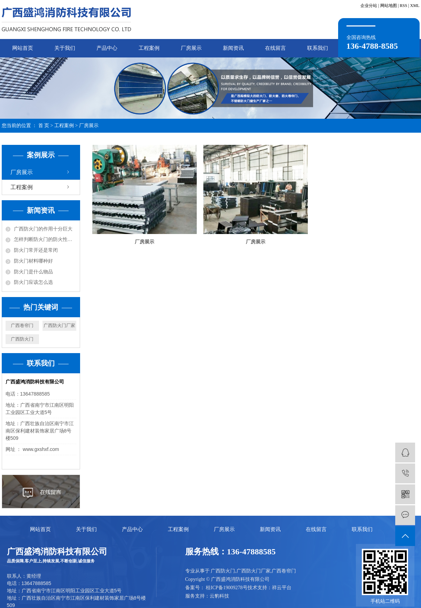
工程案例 (149, 48)
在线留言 (275, 48)
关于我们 (64, 48)
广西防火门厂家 (59, 325)
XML (415, 5)
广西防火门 (22, 339)
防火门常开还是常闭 (36, 250)
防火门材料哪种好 (33, 261)
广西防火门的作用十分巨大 (43, 229)
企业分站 (368, 5)
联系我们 (317, 48)
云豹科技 (219, 596)
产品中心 (106, 48)
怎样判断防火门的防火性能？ (45, 239)
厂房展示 (191, 48)
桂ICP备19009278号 (227, 587)
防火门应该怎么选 (33, 282)
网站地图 (388, 5)
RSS (403, 5)
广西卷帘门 (22, 325)
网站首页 (22, 48)
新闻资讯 (233, 48)
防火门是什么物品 (33, 271)
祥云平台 (281, 587)
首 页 (43, 125)
